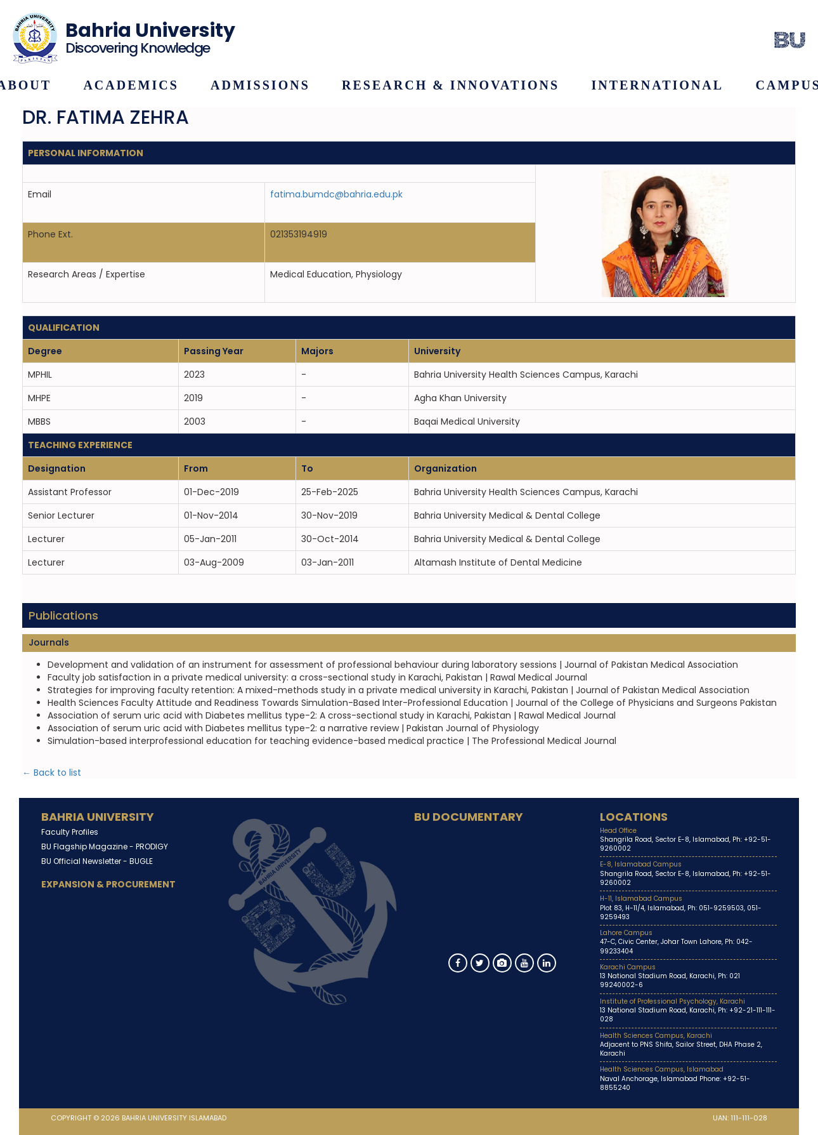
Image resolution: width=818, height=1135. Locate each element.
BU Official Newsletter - (97, 861)
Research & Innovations (450, 85)
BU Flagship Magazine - (104, 846)
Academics (130, 85)
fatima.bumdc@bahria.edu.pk (336, 194)
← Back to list (51, 772)
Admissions (260, 85)
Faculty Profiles (69, 831)
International (657, 85)
